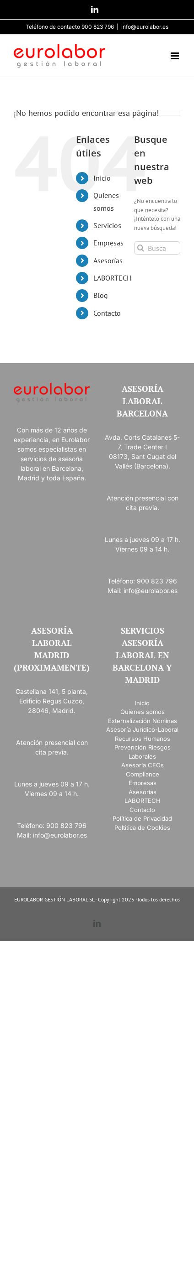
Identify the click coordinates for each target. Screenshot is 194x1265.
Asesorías (108, 260)
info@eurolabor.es (144, 26)
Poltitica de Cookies (142, 827)
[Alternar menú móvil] (175, 56)
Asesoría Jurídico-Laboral (142, 729)
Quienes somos (142, 711)
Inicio (102, 177)
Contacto (107, 313)
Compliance (142, 774)
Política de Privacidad (142, 818)
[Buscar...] (157, 248)
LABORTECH (112, 277)
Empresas (108, 242)
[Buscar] (140, 248)
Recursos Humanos (142, 738)
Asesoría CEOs (142, 765)
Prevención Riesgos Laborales (142, 752)
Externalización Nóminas (142, 720)
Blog (100, 295)
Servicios (107, 225)
